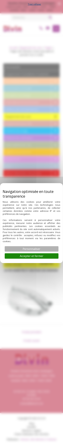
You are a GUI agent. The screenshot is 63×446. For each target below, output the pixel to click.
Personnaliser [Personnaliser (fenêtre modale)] (31, 249)
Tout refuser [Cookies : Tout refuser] (34, 4)
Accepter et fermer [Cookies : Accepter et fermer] (31, 256)
